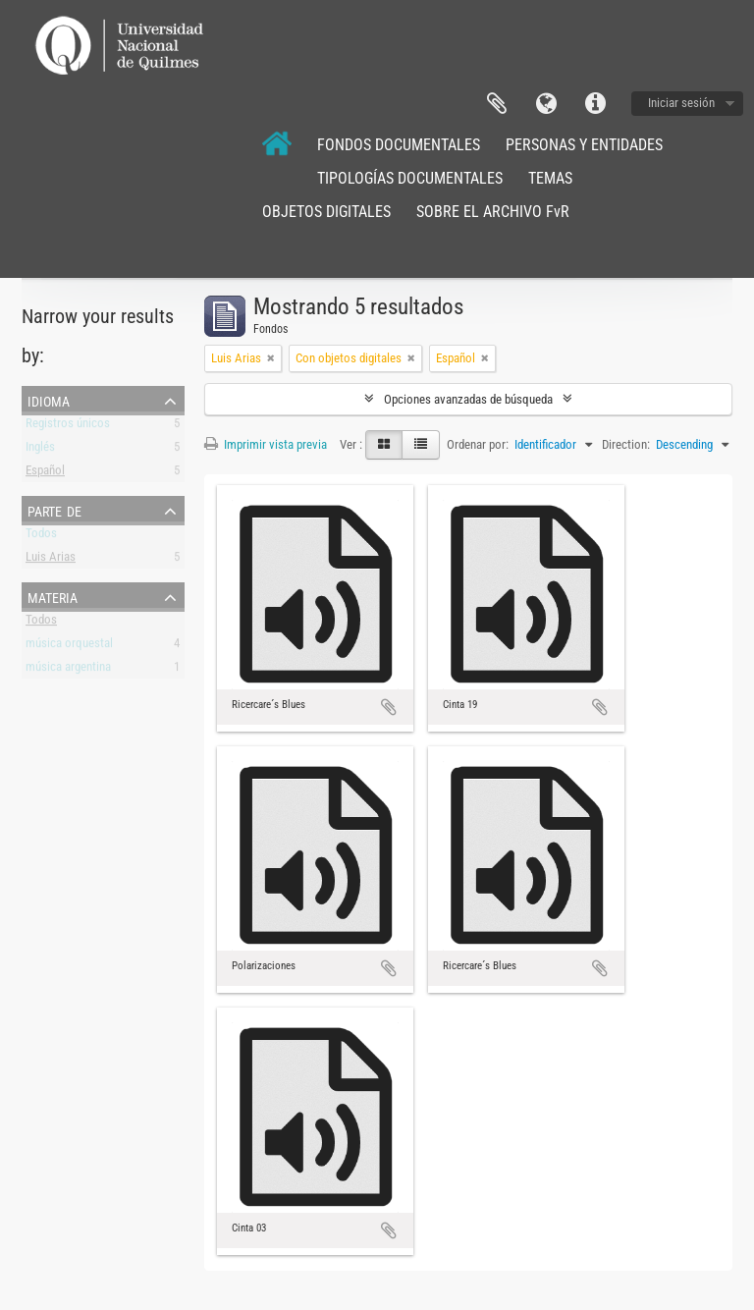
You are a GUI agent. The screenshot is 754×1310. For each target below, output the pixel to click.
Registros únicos (68, 426)
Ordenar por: (478, 444)
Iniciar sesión (681, 102)
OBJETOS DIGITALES (326, 211)
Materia (52, 596)
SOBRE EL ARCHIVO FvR (492, 211)
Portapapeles (496, 104)
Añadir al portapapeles (389, 707)
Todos (41, 536)
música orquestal (69, 646)
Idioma (545, 104)
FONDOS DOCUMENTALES (398, 145)
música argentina (68, 670)
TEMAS (550, 178)
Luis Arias (51, 560)
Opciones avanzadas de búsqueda (468, 399)
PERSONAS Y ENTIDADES (584, 145)
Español (45, 473)
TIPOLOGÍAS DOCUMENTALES (410, 178)
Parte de (54, 509)
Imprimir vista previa (265, 444)
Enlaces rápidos (594, 104)
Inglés (40, 450)
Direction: (626, 444)
